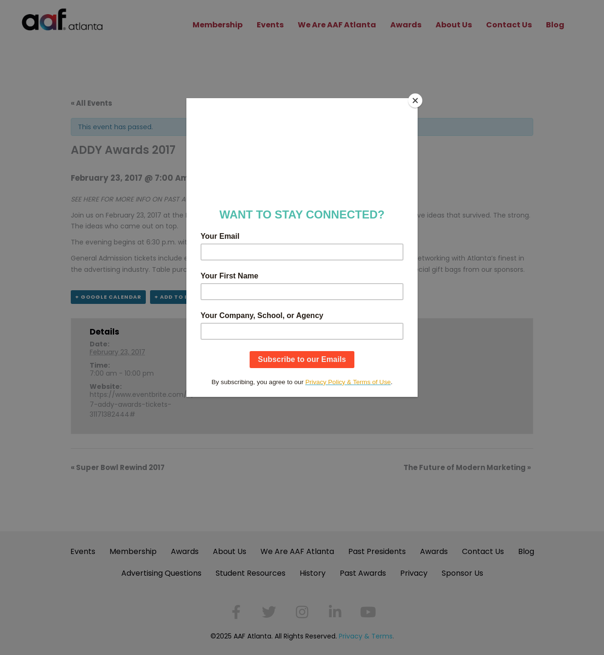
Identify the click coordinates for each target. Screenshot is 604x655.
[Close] (415, 100)
